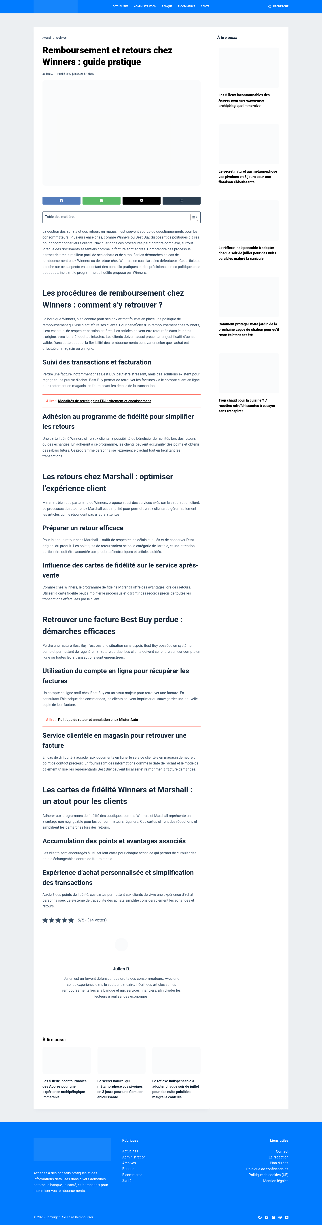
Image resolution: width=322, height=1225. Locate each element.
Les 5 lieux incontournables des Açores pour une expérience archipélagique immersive (244, 100)
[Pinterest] (280, 1217)
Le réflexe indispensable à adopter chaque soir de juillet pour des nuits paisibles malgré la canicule (247, 253)
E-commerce (186, 6)
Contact (282, 1151)
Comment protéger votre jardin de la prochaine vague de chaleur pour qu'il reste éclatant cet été (249, 329)
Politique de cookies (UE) (268, 1175)
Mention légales (275, 1181)
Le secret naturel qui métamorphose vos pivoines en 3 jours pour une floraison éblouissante (248, 176)
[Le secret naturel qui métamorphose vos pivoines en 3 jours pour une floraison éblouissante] (121, 1060)
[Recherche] (278, 6)
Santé (205, 6)
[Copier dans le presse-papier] (182, 201)
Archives (129, 1163)
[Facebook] (61, 201)
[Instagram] (273, 1217)
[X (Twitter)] (142, 201)
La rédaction (278, 1157)
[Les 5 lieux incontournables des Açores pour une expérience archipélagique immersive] (66, 1060)
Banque (167, 6)
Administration (145, 6)
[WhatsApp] (102, 201)
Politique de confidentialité (267, 1169)
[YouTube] (286, 1217)
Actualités (120, 6)
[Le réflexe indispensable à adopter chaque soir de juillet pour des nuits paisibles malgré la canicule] (176, 1060)
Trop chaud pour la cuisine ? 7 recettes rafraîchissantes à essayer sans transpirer (247, 405)
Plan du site (279, 1163)
